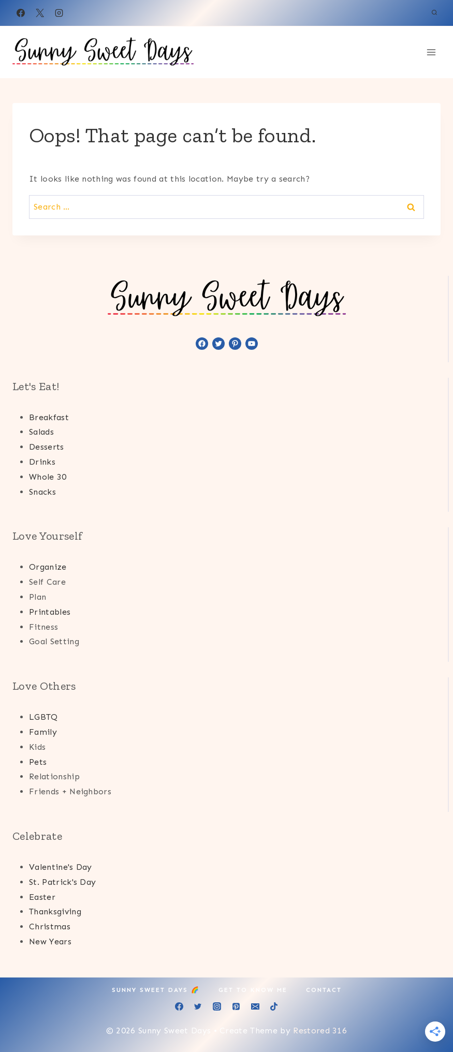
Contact (324, 990)
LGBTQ (43, 717)
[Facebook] (20, 13)
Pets (38, 762)
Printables (49, 612)
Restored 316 (320, 1030)
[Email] (255, 1006)
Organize (48, 567)
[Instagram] (59, 13)
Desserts (46, 447)
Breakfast (49, 417)
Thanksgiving (55, 911)
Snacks (42, 492)
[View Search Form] (434, 13)
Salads (41, 432)
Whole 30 (48, 477)
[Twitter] (197, 1006)
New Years (50, 941)
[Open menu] (431, 52)
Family (43, 732)
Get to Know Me (252, 990)
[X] (40, 13)
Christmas (49, 926)
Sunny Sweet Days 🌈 (156, 990)
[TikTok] (274, 1006)
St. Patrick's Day (62, 882)
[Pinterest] (236, 1006)
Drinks (42, 462)
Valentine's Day (60, 867)
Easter (42, 897)
